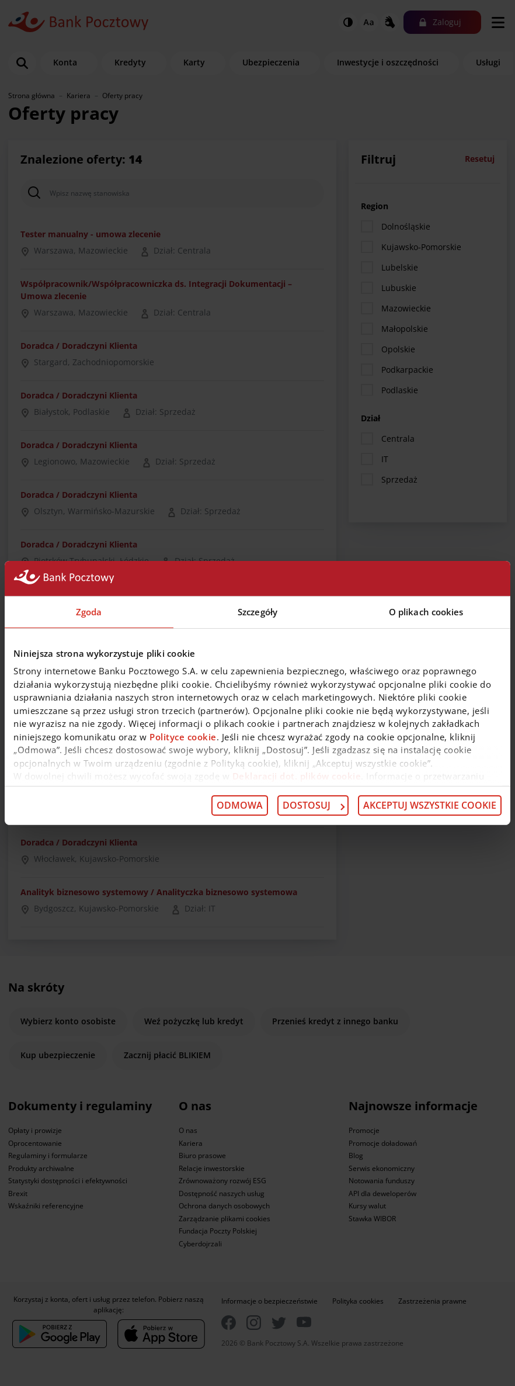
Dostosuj (314, 805)
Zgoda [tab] (89, 612)
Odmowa (240, 805)
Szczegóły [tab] (257, 612)
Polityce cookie (183, 736)
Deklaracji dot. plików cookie (296, 776)
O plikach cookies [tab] (426, 612)
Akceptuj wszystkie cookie (429, 805)
